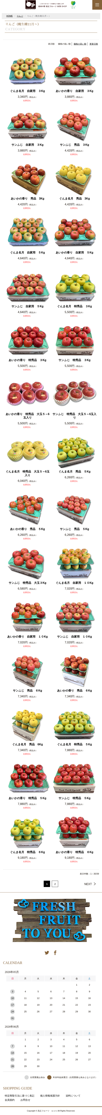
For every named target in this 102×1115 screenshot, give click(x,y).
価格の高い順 (80, 44)
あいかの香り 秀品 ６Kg (74, 690)
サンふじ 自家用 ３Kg (27, 144)
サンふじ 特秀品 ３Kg (74, 360)
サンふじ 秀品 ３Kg (74, 144)
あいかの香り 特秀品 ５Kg (27, 798)
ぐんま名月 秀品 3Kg (74, 198)
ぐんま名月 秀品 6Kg (27, 744)
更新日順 (93, 44)
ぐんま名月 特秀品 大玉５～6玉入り (28, 473)
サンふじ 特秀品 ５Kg (74, 798)
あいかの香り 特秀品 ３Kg (27, 360)
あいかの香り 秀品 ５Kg (27, 529)
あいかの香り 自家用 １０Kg (27, 636)
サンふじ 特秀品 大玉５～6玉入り (74, 416)
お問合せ (25, 1100)
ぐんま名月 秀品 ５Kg (74, 471)
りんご (20, 16)
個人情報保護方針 (50, 1095)
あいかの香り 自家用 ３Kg (74, 90)
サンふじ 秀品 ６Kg (27, 690)
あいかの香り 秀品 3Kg (27, 198)
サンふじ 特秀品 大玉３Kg (27, 582)
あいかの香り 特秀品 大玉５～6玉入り (28, 416)
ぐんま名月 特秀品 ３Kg (74, 306)
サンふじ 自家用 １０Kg (74, 636)
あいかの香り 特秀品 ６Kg (74, 852)
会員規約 (10, 1100)
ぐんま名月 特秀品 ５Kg (74, 744)
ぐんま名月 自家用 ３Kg (27, 90)
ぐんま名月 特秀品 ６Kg (27, 852)
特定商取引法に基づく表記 (19, 1095)
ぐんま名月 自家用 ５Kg (27, 252)
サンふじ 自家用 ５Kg (27, 306)
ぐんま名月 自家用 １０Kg (74, 582)
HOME (9, 16)
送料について (73, 1095)
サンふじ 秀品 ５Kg (74, 529)
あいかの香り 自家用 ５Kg (74, 252)
